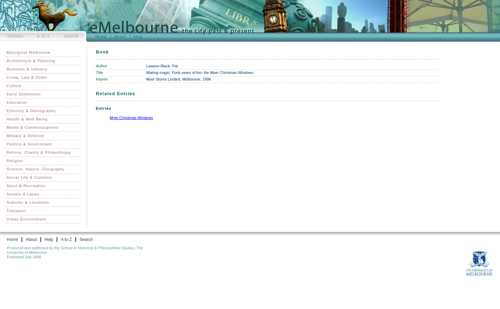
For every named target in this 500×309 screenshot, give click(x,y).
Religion (15, 161)
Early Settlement (24, 94)
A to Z (43, 36)
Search (71, 36)
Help (138, 37)
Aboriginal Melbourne (28, 52)
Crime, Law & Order (27, 77)
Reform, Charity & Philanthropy (39, 152)
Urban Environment (26, 219)
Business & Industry (27, 69)
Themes (16, 36)
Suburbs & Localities (28, 202)
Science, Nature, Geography (36, 169)
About (120, 37)
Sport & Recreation (26, 186)
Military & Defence (25, 136)
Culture (14, 86)
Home (101, 37)
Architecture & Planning (31, 61)
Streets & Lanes (23, 194)
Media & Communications (33, 127)
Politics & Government (29, 144)
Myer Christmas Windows (131, 118)
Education (17, 102)
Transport (16, 211)
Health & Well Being (27, 119)
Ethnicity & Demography (31, 111)
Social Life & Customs (29, 177)
